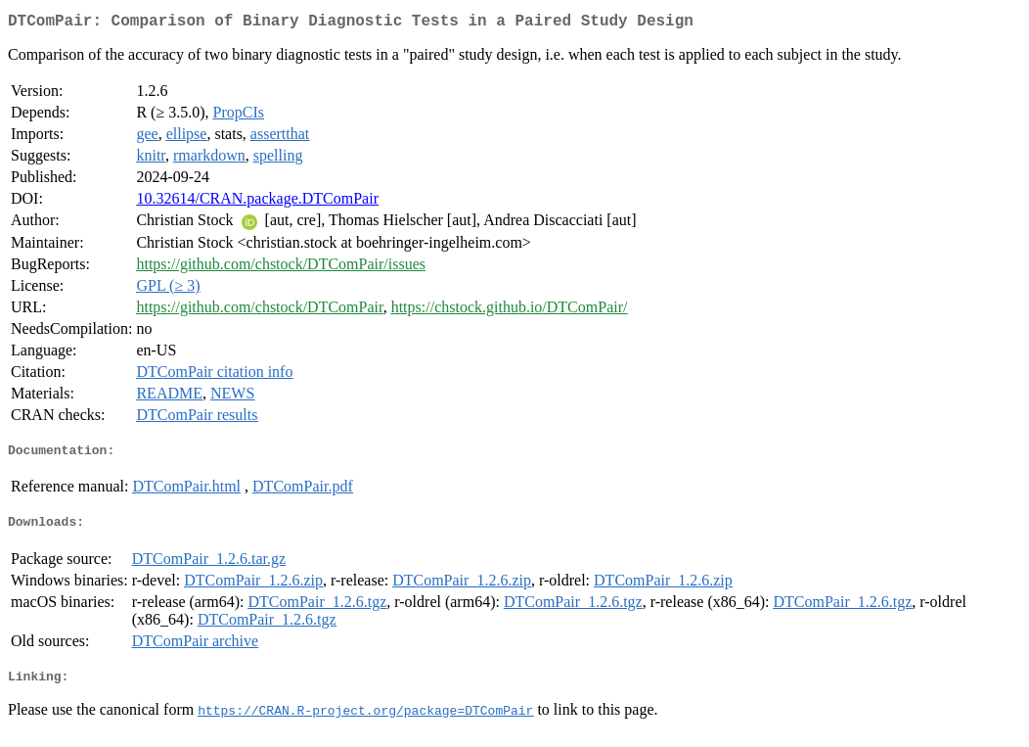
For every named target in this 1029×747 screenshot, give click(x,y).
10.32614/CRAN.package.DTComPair (257, 202)
